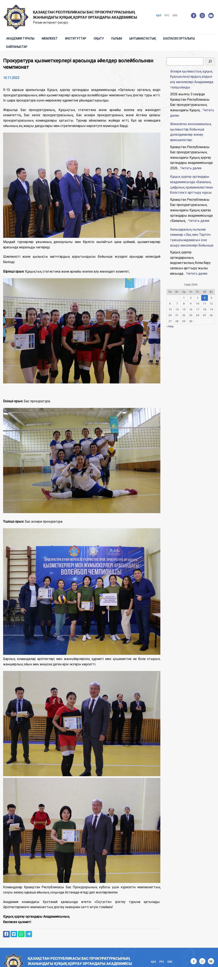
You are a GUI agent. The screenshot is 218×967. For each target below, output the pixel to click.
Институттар (75, 38)
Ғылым (116, 38)
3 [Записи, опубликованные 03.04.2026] (197, 298)
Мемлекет (50, 38)
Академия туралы (20, 38)
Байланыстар (16, 47)
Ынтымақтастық (142, 38)
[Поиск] (210, 61)
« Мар (170, 326)
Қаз (158, 15)
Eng (175, 15)
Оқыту (99, 38)
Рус (166, 15)
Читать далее (190, 168)
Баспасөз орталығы (179, 38)
